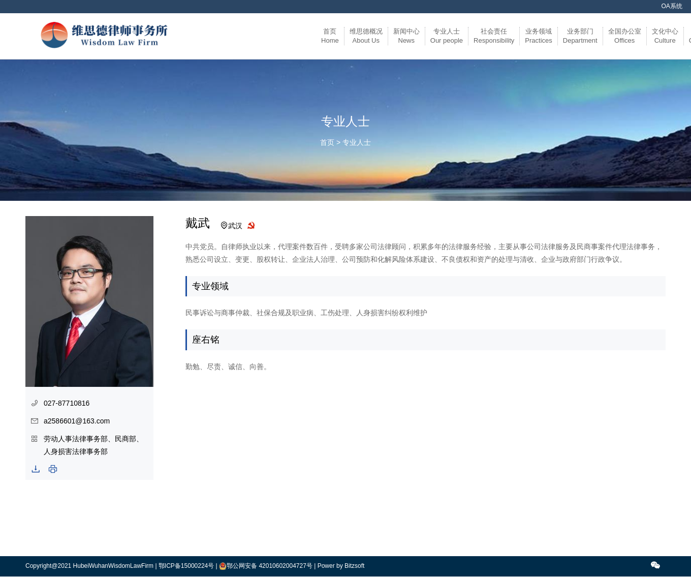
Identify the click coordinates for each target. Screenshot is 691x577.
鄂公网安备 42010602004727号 (269, 565)
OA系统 (672, 6)
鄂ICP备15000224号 (186, 565)
